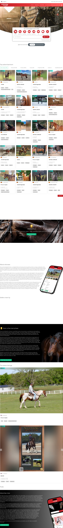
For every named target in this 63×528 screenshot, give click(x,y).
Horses (32, 4)
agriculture (34, 31)
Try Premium (48, 4)
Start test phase (31, 234)
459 (19, 44)
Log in (61, 5)
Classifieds (42, 4)
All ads (60, 195)
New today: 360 (54, 1)
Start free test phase (6, 360)
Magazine (37, 4)
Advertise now (4, 524)
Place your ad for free (55, 4)
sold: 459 (60, 1)
